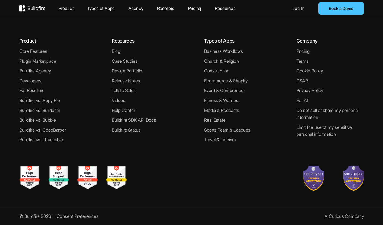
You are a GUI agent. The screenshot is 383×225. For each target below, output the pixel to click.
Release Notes (126, 80)
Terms (302, 61)
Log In (298, 8)
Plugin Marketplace (37, 61)
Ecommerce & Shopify (226, 80)
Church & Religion (221, 61)
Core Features (33, 51)
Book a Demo (341, 8)
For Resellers (31, 90)
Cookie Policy (309, 71)
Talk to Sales (124, 90)
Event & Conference (223, 90)
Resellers (166, 8)
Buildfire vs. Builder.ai (39, 110)
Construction (216, 71)
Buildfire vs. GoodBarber (42, 130)
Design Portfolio (127, 71)
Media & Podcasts (221, 110)
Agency (135, 8)
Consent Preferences (77, 216)
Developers (30, 80)
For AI (302, 100)
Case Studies (125, 61)
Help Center (123, 110)
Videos (118, 100)
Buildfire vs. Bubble (37, 120)
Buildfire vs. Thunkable (41, 139)
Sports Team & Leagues (227, 130)
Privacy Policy (309, 90)
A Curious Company (344, 216)
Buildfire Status (126, 130)
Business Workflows (223, 51)
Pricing (194, 8)
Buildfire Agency (35, 71)
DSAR (302, 80)
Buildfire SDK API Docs (134, 120)
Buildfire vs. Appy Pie (39, 100)
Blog (116, 51)
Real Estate (215, 120)
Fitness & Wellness (222, 100)
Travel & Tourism (220, 139)
